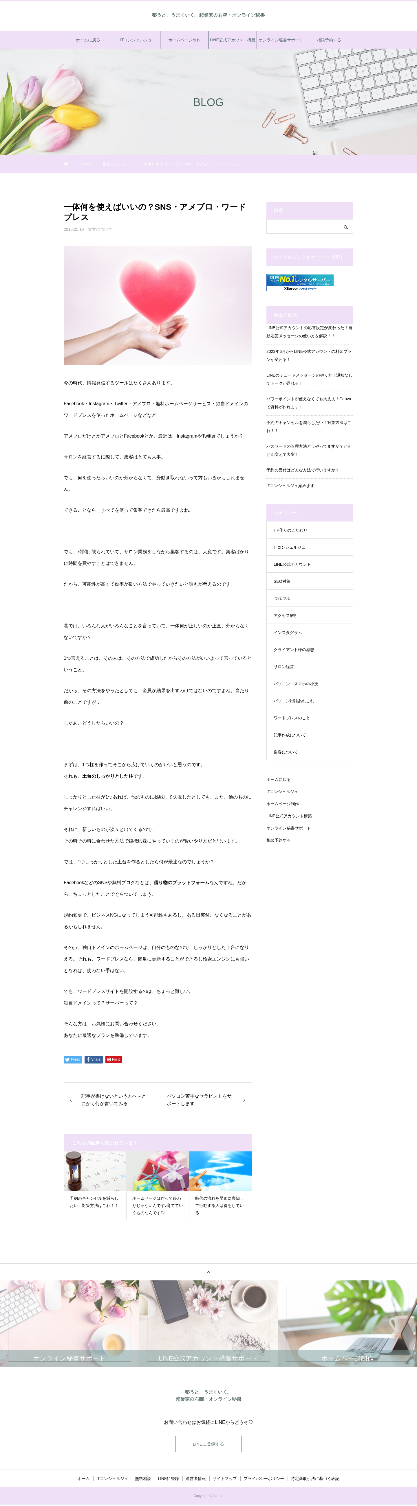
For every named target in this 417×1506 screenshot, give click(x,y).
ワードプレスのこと (292, 718)
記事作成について (290, 735)
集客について (100, 229)
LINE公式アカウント (292, 564)
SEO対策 (282, 581)
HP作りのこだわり (291, 530)
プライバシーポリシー (264, 1480)
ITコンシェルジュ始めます (290, 485)
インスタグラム (288, 632)
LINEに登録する (208, 1444)
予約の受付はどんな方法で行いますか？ (302, 470)
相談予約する (329, 40)
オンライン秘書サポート (281, 40)
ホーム (84, 1480)
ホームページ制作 (184, 40)
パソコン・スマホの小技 (296, 683)
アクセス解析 (286, 615)
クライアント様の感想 (294, 649)
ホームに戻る (88, 40)
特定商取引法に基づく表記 (315, 1480)
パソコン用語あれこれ (294, 700)
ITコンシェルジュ (136, 40)
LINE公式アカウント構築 (232, 40)
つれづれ (282, 598)
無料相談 (143, 1480)
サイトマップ (225, 1480)
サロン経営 (284, 666)
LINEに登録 (168, 1480)
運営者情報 (196, 1480)
